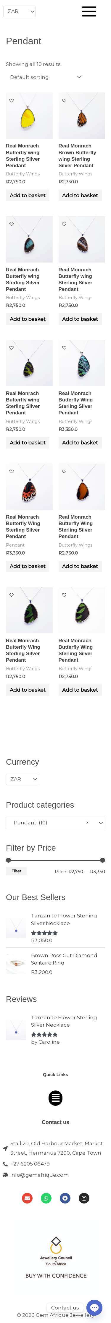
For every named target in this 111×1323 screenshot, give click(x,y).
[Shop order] (44, 77)
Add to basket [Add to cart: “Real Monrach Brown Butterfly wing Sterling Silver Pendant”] (80, 195)
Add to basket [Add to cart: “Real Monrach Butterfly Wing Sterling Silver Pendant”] (80, 443)
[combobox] (55, 823)
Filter (16, 871)
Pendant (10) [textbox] (49, 822)
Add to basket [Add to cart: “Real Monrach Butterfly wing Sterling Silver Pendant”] (28, 195)
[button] (11, 100)
